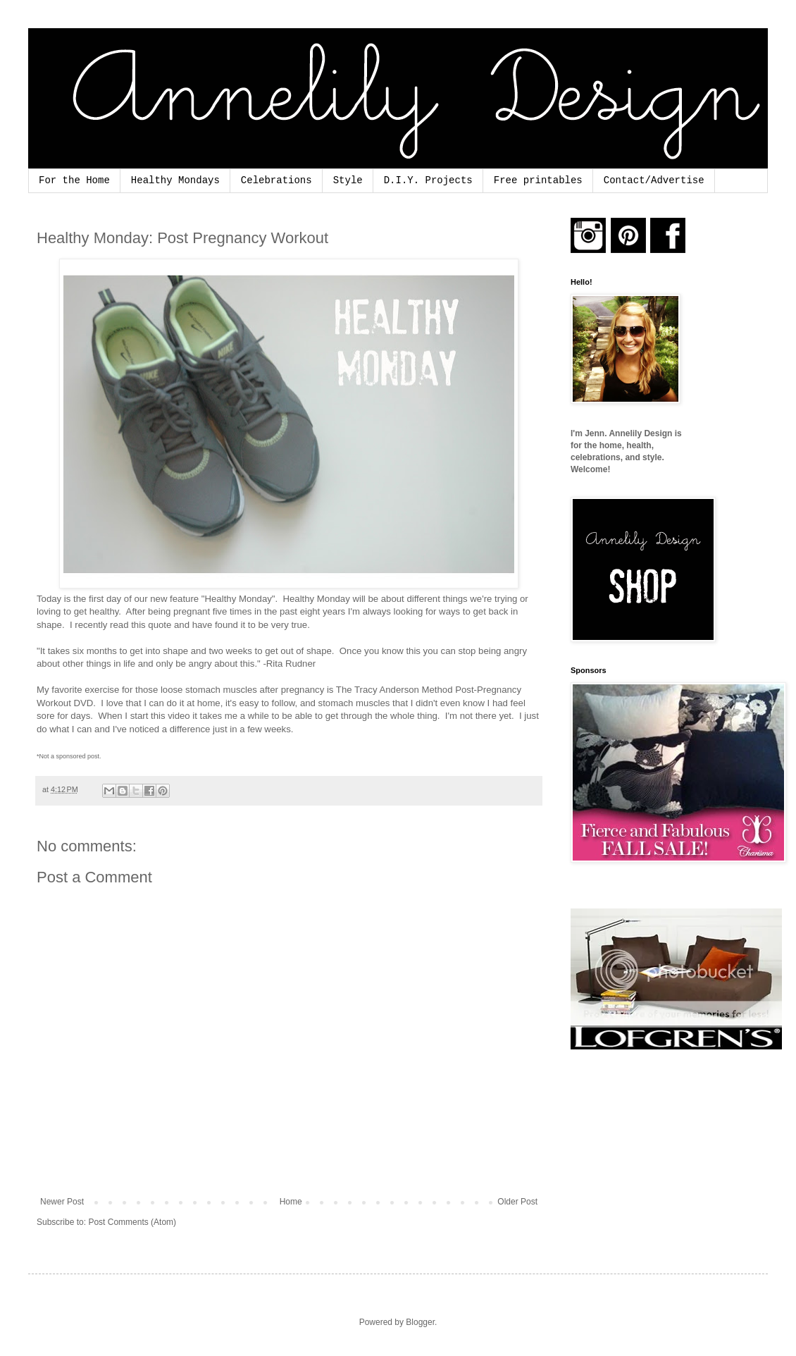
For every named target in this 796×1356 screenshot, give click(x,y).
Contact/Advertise (654, 180)
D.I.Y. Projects (428, 180)
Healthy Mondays (175, 180)
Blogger (420, 1322)
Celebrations (276, 180)
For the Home (74, 180)
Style (348, 180)
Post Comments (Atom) (132, 1222)
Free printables (538, 180)
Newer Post (62, 1202)
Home (291, 1202)
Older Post (517, 1202)
